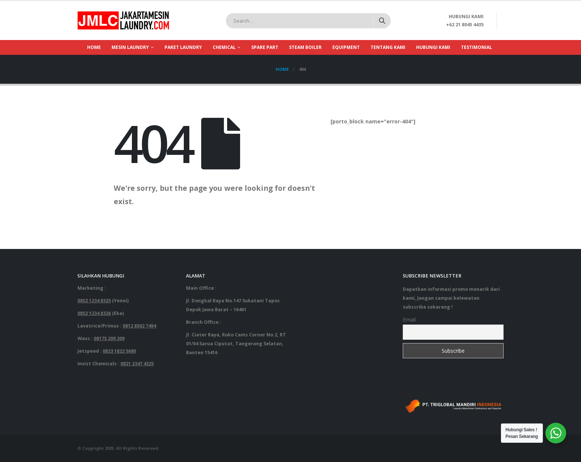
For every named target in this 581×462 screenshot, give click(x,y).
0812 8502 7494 (139, 326)
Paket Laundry (183, 47)
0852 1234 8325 (94, 301)
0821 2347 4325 (137, 363)
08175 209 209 (109, 338)
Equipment (346, 47)
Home (94, 47)
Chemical (224, 47)
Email (409, 319)
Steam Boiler (305, 47)
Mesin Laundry (130, 47)
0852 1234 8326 (94, 313)
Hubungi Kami (433, 47)
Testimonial (476, 47)
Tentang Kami (388, 47)
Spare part (264, 47)
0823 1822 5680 (119, 351)
